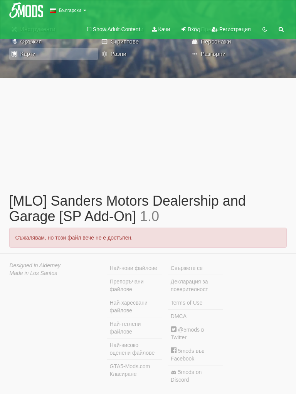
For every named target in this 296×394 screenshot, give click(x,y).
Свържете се (187, 268)
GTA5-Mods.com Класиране (130, 370)
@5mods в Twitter (187, 333)
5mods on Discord (186, 376)
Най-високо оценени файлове (132, 349)
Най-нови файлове (133, 268)
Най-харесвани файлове (129, 307)
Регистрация (231, 29)
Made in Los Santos (33, 273)
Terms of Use (186, 303)
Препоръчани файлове (127, 285)
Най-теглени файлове (125, 328)
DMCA (179, 316)
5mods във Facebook (188, 354)
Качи (161, 29)
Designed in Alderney (35, 265)
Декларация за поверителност (189, 285)
